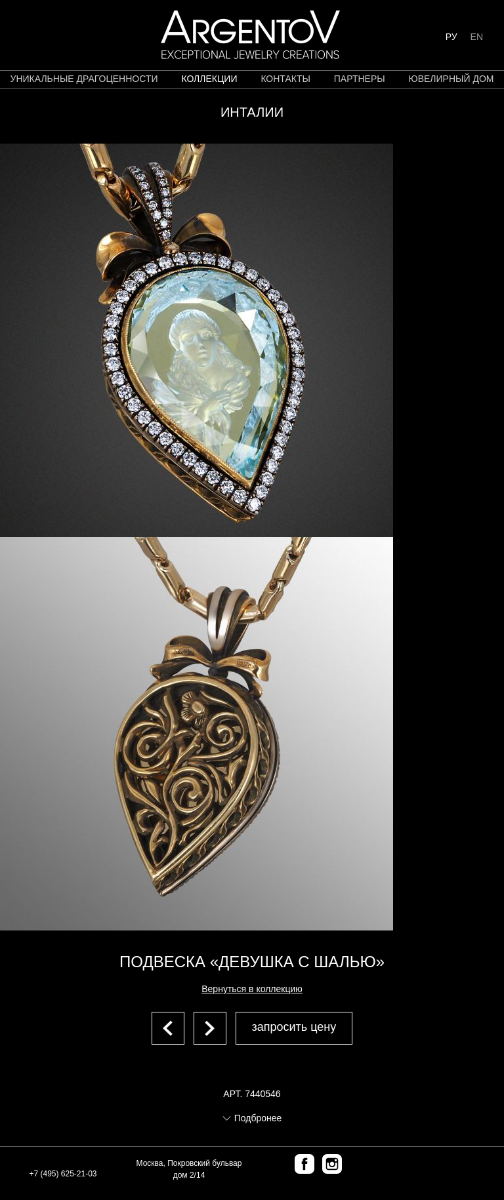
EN (477, 36)
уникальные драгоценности (84, 78)
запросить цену (294, 1026)
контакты (285, 78)
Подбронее (258, 1118)
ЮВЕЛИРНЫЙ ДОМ (451, 78)
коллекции (209, 78)
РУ (451, 36)
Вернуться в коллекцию (252, 989)
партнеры (359, 78)
